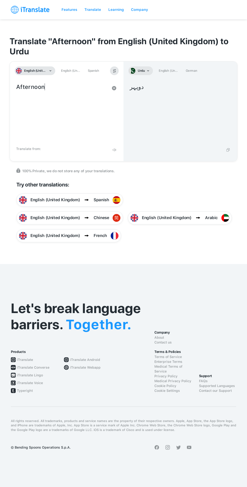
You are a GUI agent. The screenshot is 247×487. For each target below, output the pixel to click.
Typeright (25, 391)
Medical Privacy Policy (172, 381)
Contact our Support (215, 391)
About (159, 337)
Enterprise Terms (168, 362)
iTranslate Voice (30, 383)
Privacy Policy (166, 376)
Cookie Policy (165, 386)
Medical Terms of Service (168, 369)
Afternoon (62, 113)
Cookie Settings (167, 391)
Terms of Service (168, 357)
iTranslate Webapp (85, 367)
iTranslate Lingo (30, 375)
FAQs (203, 381)
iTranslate (25, 360)
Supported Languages (217, 386)
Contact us (163, 342)
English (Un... (70, 70)
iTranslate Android (85, 360)
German (191, 70)
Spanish (93, 70)
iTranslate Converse (33, 367)
